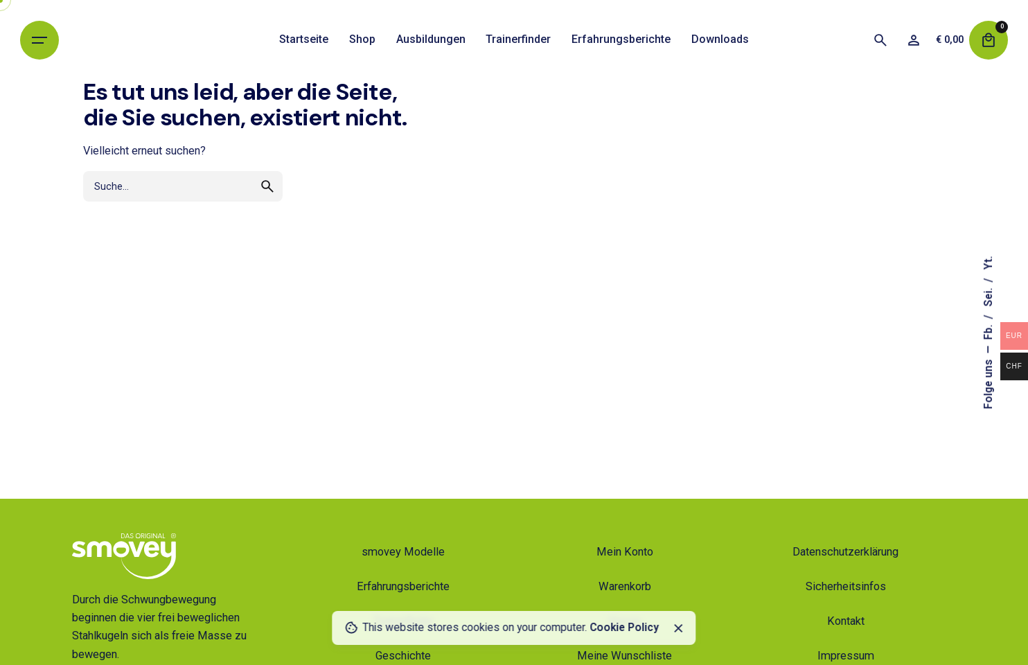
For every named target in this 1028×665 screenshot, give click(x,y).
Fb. (988, 331)
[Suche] (880, 40)
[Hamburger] (39, 40)
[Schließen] (678, 628)
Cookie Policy (624, 627)
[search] (267, 186)
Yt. (988, 263)
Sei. (988, 296)
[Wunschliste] (913, 40)
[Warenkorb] (988, 40)
